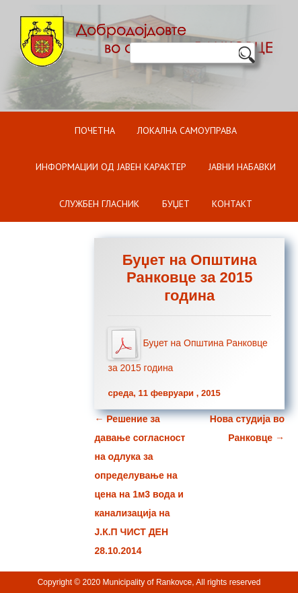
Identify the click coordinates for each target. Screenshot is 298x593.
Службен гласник (99, 204)
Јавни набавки (242, 167)
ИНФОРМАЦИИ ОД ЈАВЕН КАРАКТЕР (111, 167)
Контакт (232, 204)
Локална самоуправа (187, 130)
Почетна (95, 130)
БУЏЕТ (176, 204)
